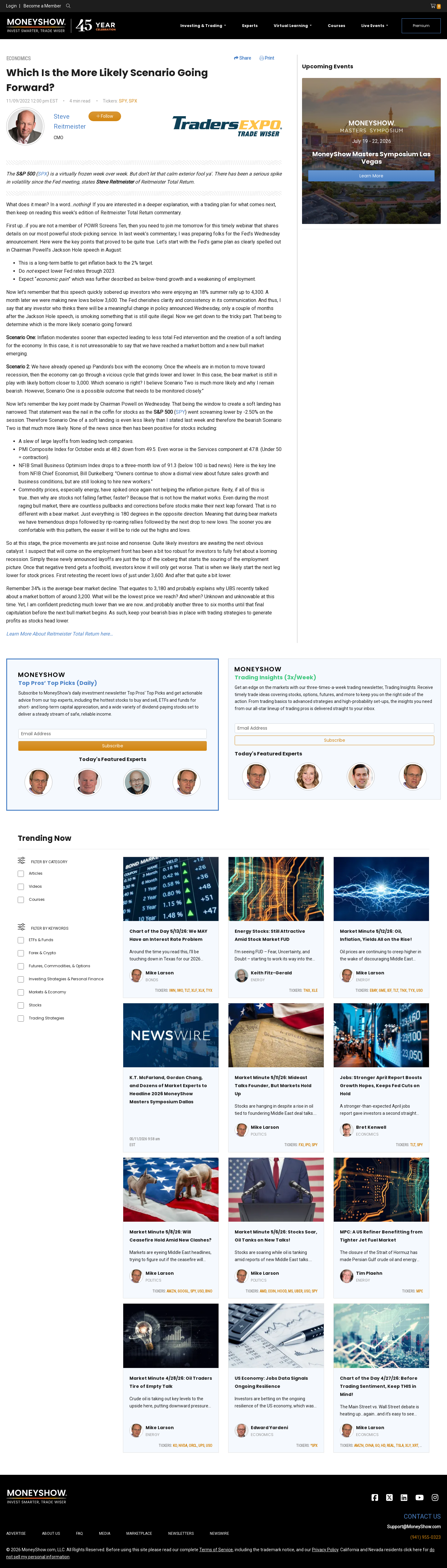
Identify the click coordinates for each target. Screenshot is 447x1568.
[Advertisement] (371, 277)
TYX (209, 990)
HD (383, 1445)
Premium (421, 25)
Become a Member (42, 5)
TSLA (400, 1445)
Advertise (16, 1533)
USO (419, 990)
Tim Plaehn (369, 1273)
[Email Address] (112, 734)
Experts (250, 25)
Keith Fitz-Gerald (271, 973)
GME (382, 990)
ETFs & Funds (41, 939)
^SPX (314, 1445)
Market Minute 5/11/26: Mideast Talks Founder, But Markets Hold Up (273, 1085)
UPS (201, 1445)
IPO (307, 1145)
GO (377, 1445)
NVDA (182, 1445)
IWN (172, 990)
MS (290, 1291)
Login (11, 5)
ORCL (193, 1445)
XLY (408, 1445)
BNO (208, 1291)
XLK (201, 990)
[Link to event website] (371, 150)
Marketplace (139, 1533)
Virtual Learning (291, 25)
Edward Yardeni (269, 1427)
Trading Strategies (46, 1018)
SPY (123, 100)
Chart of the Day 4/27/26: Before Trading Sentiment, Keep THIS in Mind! (379, 1386)
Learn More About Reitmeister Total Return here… (59, 634)
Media (104, 1533)
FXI (301, 1145)
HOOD (282, 1291)
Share (242, 58)
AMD (263, 1291)
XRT (415, 1445)
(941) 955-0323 (425, 1537)
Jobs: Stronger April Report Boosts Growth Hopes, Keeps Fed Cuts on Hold (381, 1085)
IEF (389, 990)
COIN (272, 1291)
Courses (336, 25)
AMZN (171, 1291)
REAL (390, 1445)
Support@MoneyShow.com (414, 1526)
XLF (194, 990)
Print (267, 58)
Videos (35, 886)
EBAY (373, 990)
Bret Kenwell (371, 1127)
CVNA (369, 1445)
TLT (187, 990)
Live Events (373, 25)
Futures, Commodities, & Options (59, 966)
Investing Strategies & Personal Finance (66, 979)
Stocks (35, 1005)
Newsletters (181, 1533)
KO (175, 1445)
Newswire (219, 1533)
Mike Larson (160, 973)
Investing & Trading (201, 25)
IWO (180, 990)
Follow (104, 116)
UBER (298, 1291)
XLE (315, 990)
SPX (133, 100)
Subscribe (112, 746)
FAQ (79, 1533)
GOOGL (183, 1291)
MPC (419, 1291)
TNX (306, 990)
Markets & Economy (47, 992)
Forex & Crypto (42, 952)
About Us (51, 1533)
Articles (36, 873)
